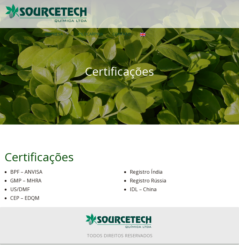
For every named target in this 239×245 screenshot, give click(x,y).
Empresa (54, 34)
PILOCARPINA (90, 34)
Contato (121, 34)
